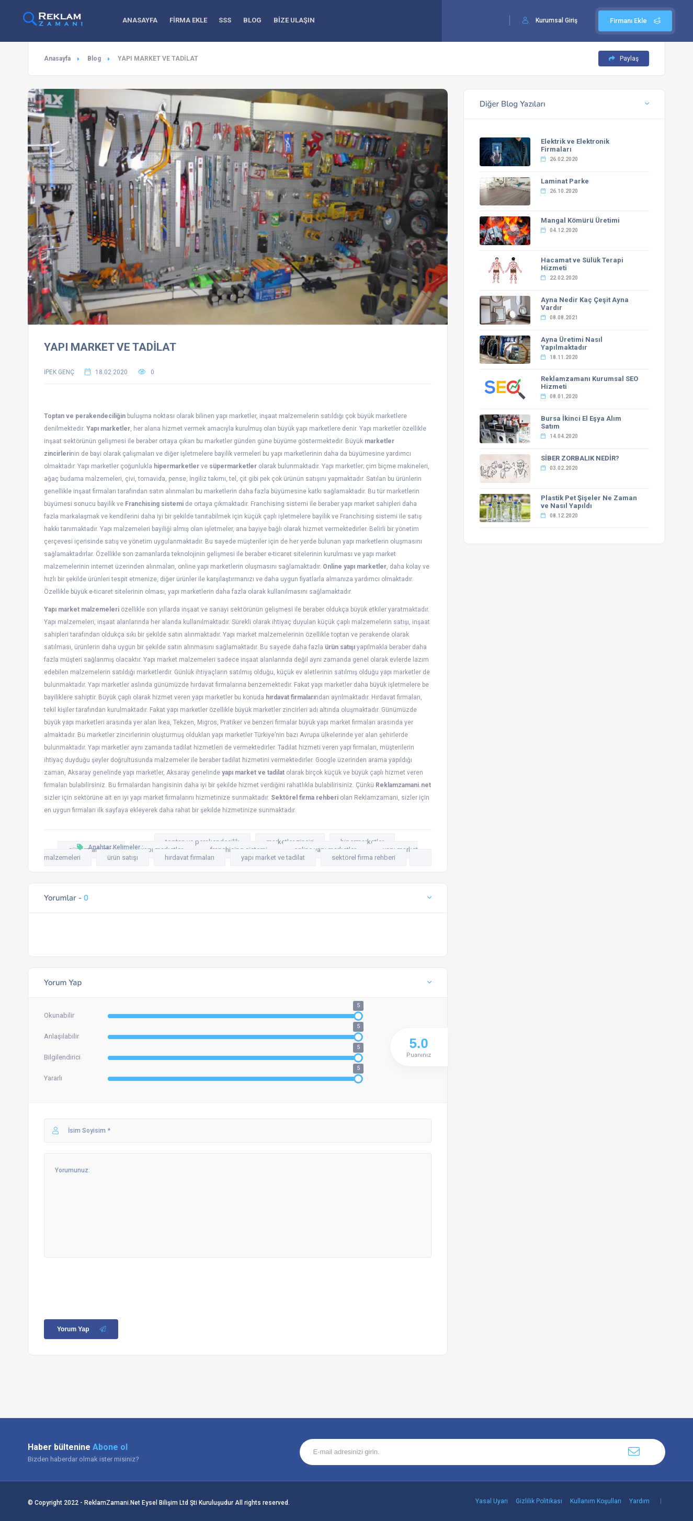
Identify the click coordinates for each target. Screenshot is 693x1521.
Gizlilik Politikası (539, 1501)
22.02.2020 (559, 278)
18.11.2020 (559, 357)
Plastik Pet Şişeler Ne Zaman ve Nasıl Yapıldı (589, 502)
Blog (94, 58)
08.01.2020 (559, 396)
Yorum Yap (82, 1329)
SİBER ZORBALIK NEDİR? (580, 458)
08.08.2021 (559, 317)
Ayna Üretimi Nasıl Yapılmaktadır (572, 343)
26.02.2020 (559, 159)
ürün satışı (122, 857)
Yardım (639, 1501)
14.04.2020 (559, 436)
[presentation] (123, 1278)
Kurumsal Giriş (556, 20)
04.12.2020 (559, 230)
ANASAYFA (140, 21)
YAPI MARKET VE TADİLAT (110, 347)
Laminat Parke (565, 181)
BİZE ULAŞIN (302, 21)
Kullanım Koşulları (595, 1501)
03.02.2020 (559, 468)
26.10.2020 (559, 191)
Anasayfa (57, 58)
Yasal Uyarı (491, 1501)
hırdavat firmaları (189, 857)
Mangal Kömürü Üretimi (580, 220)
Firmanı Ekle (635, 21)
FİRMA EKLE (191, 21)
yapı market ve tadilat (273, 857)
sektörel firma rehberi (363, 857)
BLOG (258, 21)
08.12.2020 (559, 515)
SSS (229, 21)
